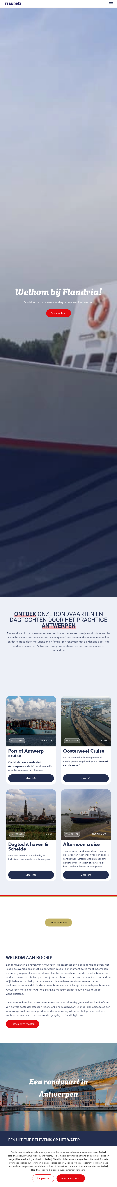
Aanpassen (43, 1178)
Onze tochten (58, 313)
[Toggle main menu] (111, 4)
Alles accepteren (70, 1178)
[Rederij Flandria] (13, 4)
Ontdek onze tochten (23, 1023)
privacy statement (66, 1170)
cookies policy (56, 1163)
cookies (102, 1156)
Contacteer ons (58, 922)
